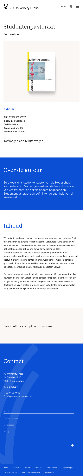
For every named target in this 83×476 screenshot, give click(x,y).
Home (6, 468)
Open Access (52, 468)
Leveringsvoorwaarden (31, 472)
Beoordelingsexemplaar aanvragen (28, 326)
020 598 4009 (13, 392)
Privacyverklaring (10, 472)
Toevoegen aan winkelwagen (23, 141)
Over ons (39, 468)
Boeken (27, 468)
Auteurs (16, 468)
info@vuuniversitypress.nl (19, 396)
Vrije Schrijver (68, 468)
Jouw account (50, 472)
